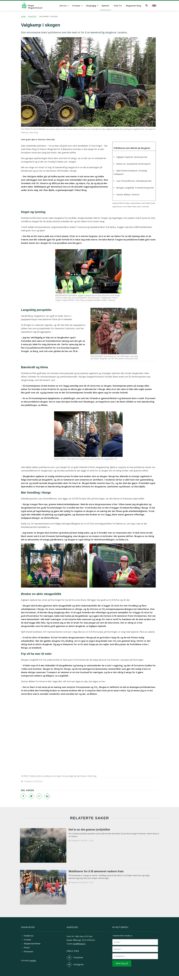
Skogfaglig (91, 5)
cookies (32, 960)
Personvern (28, 952)
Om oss (63, 5)
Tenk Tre (117, 5)
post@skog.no (79, 943)
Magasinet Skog (133, 5)
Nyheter (105, 5)
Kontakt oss (28, 936)
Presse (27, 948)
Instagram (79, 964)
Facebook (78, 957)
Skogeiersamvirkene (32, 944)
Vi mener (76, 5)
